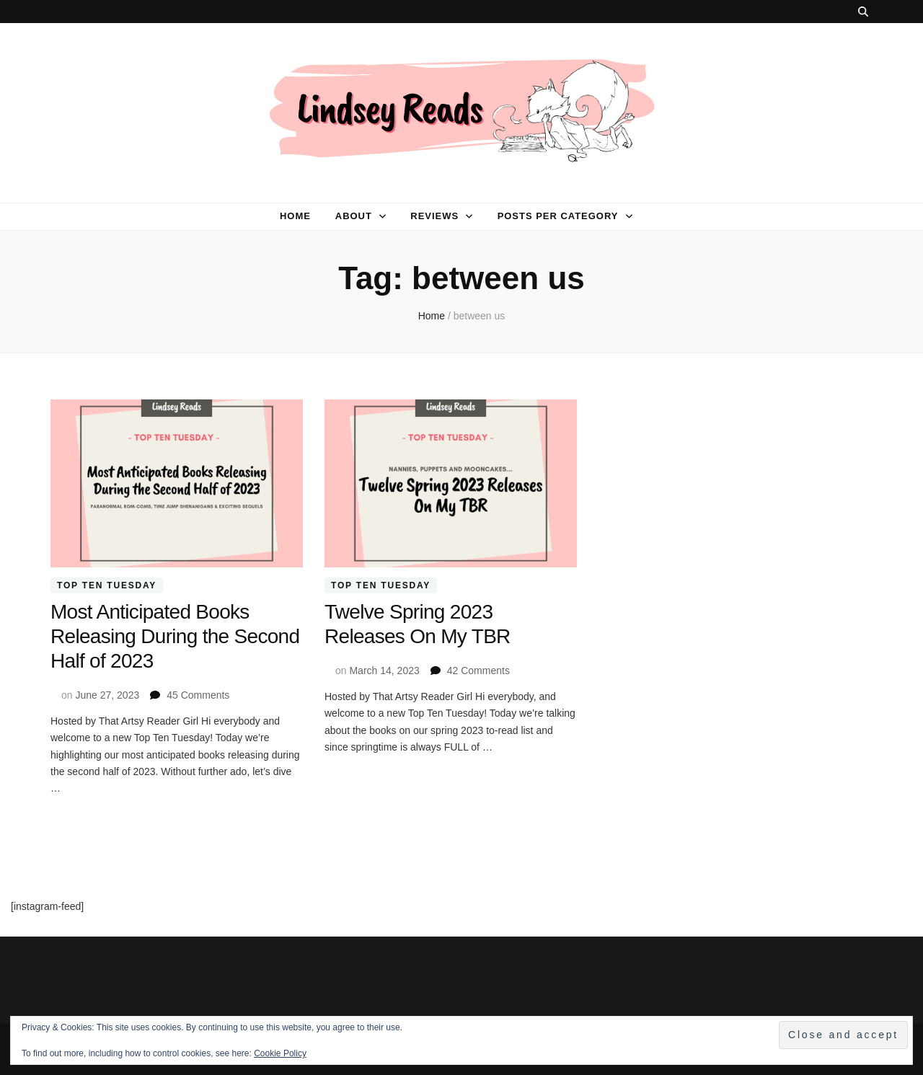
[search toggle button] (863, 11)
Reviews (434, 216)
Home (295, 216)
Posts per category (558, 216)
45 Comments (198, 695)
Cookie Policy (280, 1053)
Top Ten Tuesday (106, 585)
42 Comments (478, 670)
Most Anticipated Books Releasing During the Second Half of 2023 (174, 636)
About (353, 216)
